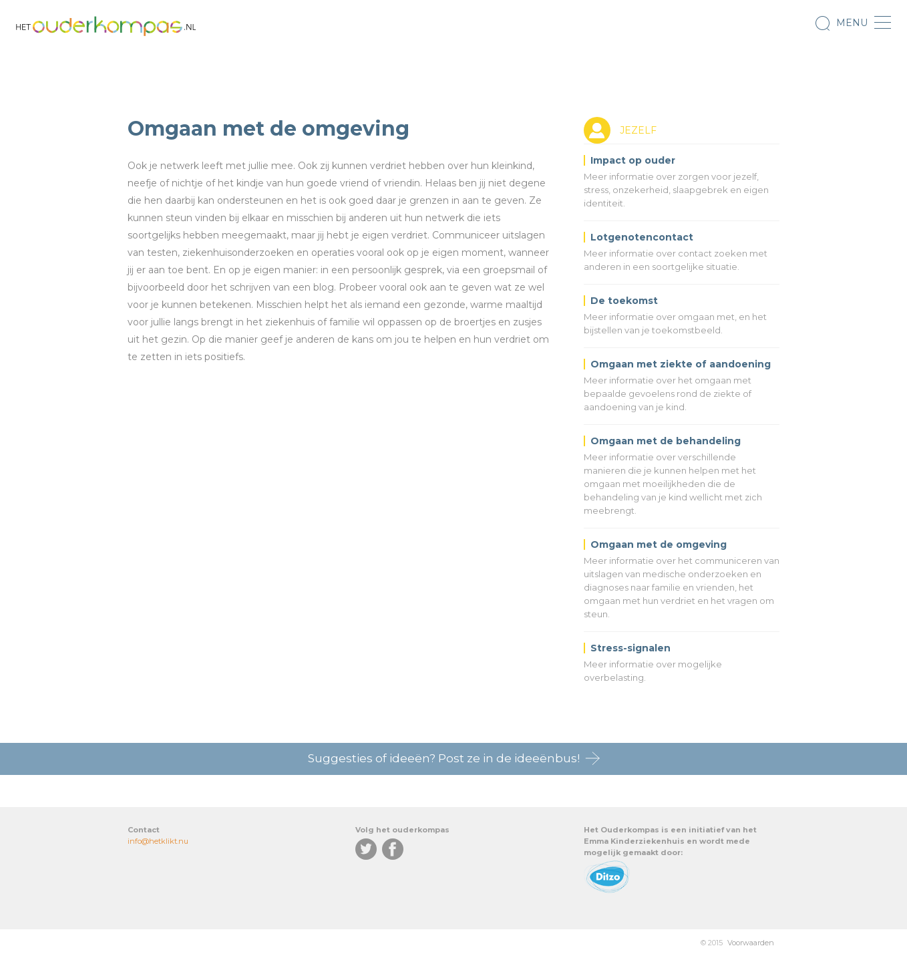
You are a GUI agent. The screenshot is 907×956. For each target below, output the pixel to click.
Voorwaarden (750, 942)
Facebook (392, 849)
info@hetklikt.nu (158, 841)
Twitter (366, 849)
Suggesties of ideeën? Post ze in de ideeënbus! (444, 758)
